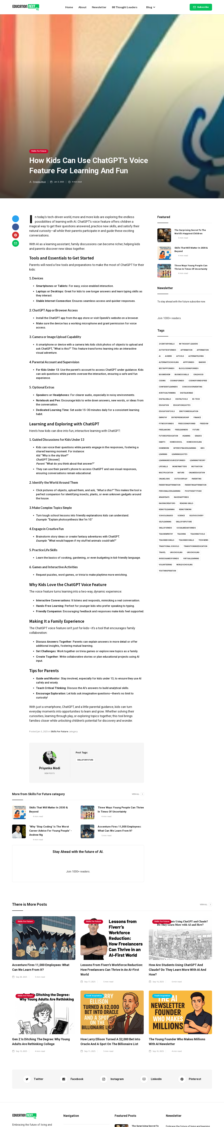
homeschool (176, 442)
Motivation (196, 466)
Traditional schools (169, 546)
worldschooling (185, 565)
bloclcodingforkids (189, 368)
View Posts (49, 773)
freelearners (181, 430)
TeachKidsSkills (186, 540)
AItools (180, 356)
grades (198, 436)
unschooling (176, 552)
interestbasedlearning (184, 448)
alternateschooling (169, 362)
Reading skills (186, 503)
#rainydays (164, 497)
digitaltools (181, 399)
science (181, 516)
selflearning (165, 522)
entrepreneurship (180, 417)
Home (69, 7)
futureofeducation (168, 436)
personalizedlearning (169, 491)
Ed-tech (196, 399)
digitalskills (165, 399)
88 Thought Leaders (124, 7)
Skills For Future (38, 151)
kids (203, 448)
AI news (168, 356)
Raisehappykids (181, 497)
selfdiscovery (196, 516)
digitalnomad (186, 393)
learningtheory (197, 460)
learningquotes (179, 454)
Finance (197, 417)
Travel (162, 552)
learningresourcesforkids (172, 460)
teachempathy (166, 534)
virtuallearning (191, 558)
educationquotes (182, 405)
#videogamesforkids (169, 558)
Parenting (196, 479)
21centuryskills (167, 344)
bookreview (164, 374)
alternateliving (196, 356)
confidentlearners (168, 387)
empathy (163, 417)
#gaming (186, 436)
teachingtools (197, 534)
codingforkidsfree (198, 381)
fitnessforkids (166, 424)
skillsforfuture (85, 760)
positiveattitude (193, 491)
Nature (181, 473)
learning (163, 454)
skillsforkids (165, 528)
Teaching (181, 534)
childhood (198, 374)
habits (162, 442)
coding (162, 381)
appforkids (188, 362)
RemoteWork (185, 509)
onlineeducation (197, 473)
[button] (151, 7)
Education (164, 405)
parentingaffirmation (169, 485)
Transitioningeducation (195, 546)
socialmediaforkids (186, 528)
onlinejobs (164, 479)
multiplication (166, 473)
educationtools (167, 411)
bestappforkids (166, 368)
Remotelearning (167, 509)
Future (196, 430)
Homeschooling (194, 442)
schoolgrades (166, 516)
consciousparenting (192, 387)
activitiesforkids (167, 350)
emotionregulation (188, 411)
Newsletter (99, 7)
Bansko (202, 362)
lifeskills (163, 466)
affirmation (186, 350)
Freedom (204, 424)
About (82, 7)
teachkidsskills (166, 540)
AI (160, 356)
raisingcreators (167, 503)
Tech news (203, 540)
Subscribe (203, 7)
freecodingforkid (186, 424)
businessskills (182, 374)
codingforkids (177, 381)
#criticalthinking (167, 393)
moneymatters (179, 466)
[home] (26, 7)
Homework (164, 448)
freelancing (165, 430)
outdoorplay (180, 479)
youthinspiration (167, 571)
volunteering (165, 565)
